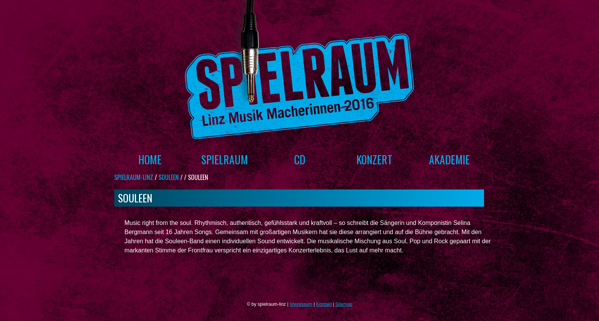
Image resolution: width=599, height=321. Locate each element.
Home (150, 160)
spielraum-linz (133, 177)
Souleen (169, 177)
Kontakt (324, 304)
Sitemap (343, 304)
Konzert (374, 160)
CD (299, 160)
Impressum (301, 304)
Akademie (449, 160)
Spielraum (224, 160)
